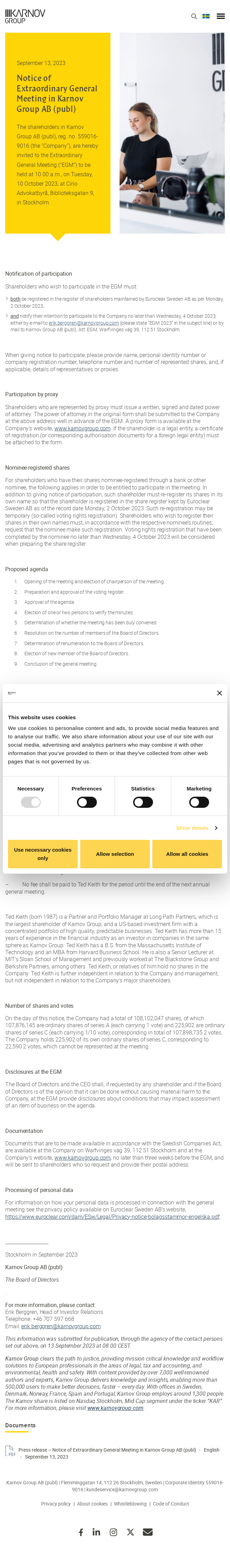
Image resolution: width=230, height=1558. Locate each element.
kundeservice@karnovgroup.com (122, 1489)
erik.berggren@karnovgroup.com (84, 322)
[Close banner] (219, 693)
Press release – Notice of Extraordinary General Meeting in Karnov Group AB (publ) (107, 1449)
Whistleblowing (130, 1503)
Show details (192, 828)
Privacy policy (56, 1503)
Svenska (206, 16)
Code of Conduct (171, 1503)
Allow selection (115, 854)
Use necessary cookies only (42, 854)
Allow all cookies (187, 854)
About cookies (92, 1503)
